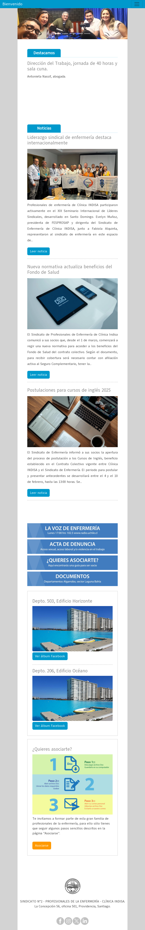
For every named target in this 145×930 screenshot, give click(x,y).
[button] (26, 23)
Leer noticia (38, 251)
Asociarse (41, 845)
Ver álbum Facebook (50, 656)
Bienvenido (12, 4)
